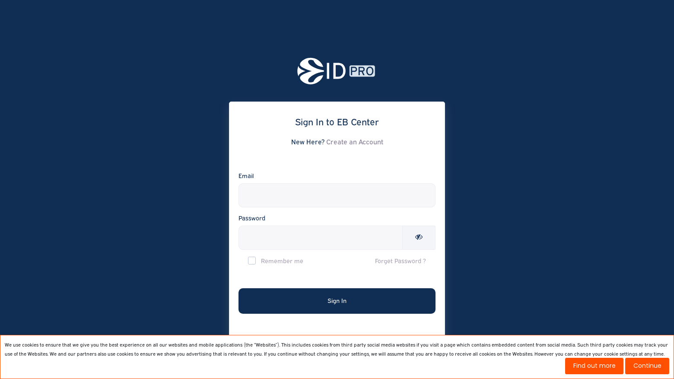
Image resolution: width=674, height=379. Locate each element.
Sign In (337, 300)
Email (246, 175)
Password (251, 218)
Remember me (275, 260)
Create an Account (354, 142)
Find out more (594, 365)
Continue (647, 365)
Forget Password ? (400, 260)
